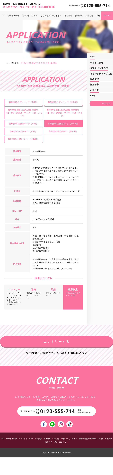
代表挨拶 (38, 439)
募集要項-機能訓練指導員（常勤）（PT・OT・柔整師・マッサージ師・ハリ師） (23, 113)
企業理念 (55, 439)
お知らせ (89, 16)
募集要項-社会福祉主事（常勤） (23, 124)
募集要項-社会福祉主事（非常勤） (63, 124)
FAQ (98, 16)
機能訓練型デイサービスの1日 (91, 439)
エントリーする (56, 341)
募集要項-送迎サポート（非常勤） (23, 139)
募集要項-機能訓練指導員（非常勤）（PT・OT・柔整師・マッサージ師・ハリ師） (63, 113)
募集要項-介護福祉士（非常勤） (63, 131)
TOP (3, 16)
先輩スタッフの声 (29, 16)
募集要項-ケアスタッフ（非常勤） (63, 102)
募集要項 (15, 63)
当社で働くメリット (69, 439)
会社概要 (47, 439)
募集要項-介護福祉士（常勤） (23, 131)
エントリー (63, 442)
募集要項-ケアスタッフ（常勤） (23, 102)
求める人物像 (13, 16)
